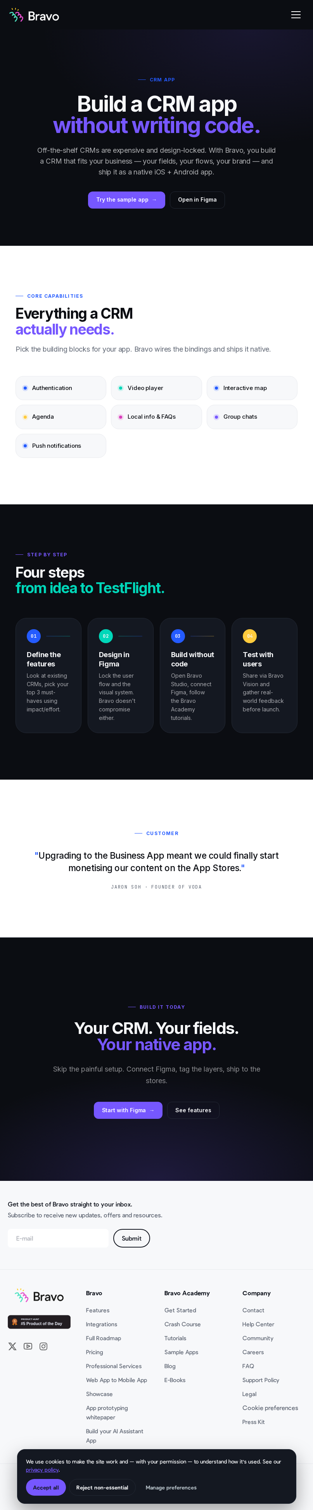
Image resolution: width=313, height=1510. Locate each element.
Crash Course (182, 1323)
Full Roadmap (103, 1337)
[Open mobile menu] (296, 14)
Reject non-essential (102, 1487)
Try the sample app (122, 199)
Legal (249, 1393)
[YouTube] (28, 1346)
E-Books (174, 1379)
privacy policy (42, 1469)
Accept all (46, 1487)
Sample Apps (181, 1351)
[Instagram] (43, 1346)
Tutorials (175, 1337)
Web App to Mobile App (116, 1379)
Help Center (258, 1323)
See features (193, 1110)
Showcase (99, 1393)
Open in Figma (197, 199)
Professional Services (114, 1365)
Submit (132, 1238)
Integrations (101, 1323)
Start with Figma (124, 1110)
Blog (170, 1365)
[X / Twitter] (12, 1346)
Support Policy (260, 1379)
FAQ (248, 1365)
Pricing (94, 1351)
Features (97, 1309)
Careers (253, 1351)
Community (257, 1337)
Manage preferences (171, 1487)
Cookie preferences (270, 1407)
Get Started (180, 1309)
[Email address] (58, 1238)
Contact (253, 1309)
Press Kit (253, 1421)
